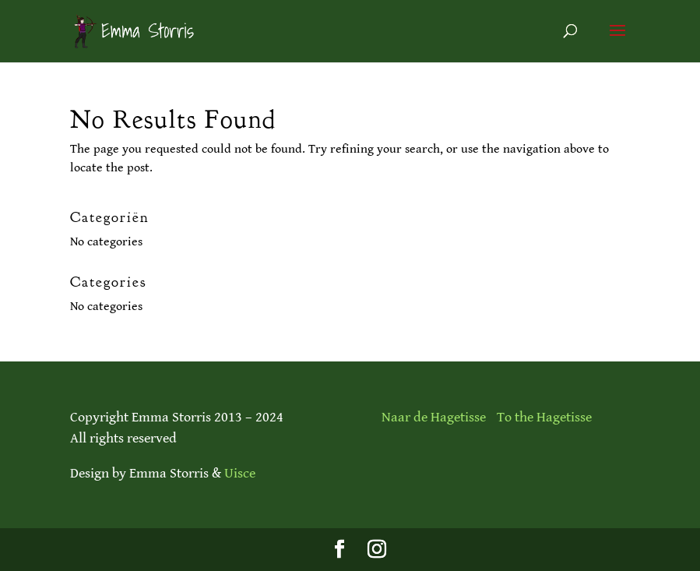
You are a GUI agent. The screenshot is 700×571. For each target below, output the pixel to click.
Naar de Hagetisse (434, 417)
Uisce (239, 473)
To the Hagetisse (544, 417)
